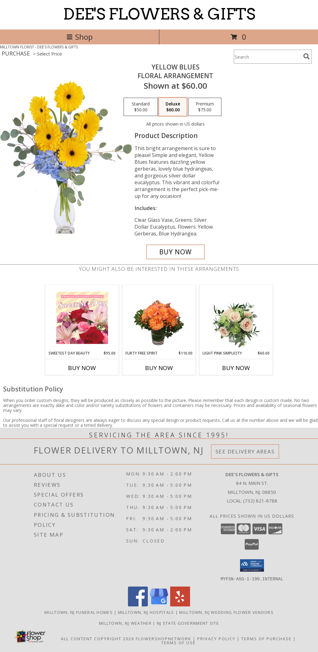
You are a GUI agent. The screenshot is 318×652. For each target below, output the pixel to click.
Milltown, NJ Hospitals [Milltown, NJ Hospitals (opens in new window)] (146, 612)
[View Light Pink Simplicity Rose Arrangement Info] (236, 317)
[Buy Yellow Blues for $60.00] (175, 251)
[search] (306, 56)
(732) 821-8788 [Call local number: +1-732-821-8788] (260, 501)
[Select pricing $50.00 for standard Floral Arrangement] (140, 107)
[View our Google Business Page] (159, 604)
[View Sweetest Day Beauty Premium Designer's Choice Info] (82, 317)
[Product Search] (267, 56)
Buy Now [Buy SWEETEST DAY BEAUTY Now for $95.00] (82, 368)
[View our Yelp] (180, 604)
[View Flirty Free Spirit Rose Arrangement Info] (159, 317)
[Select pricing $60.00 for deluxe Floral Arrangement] (173, 107)
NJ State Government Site (188, 623)
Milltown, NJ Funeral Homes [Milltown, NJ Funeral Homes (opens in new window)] (78, 612)
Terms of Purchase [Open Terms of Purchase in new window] (266, 638)
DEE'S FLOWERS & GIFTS (159, 14)
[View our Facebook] (138, 604)
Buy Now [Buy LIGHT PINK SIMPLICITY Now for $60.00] (236, 368)
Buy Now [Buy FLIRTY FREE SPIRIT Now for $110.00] (159, 368)
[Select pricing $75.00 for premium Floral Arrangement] (205, 107)
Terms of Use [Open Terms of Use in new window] (178, 642)
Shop (79, 37)
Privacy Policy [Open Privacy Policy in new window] (216, 638)
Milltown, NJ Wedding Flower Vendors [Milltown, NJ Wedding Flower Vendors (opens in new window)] (226, 612)
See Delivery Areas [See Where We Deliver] (245, 451)
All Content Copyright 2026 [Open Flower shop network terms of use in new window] (97, 638)
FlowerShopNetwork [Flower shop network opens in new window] (163, 638)
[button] (252, 565)
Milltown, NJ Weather (125, 623)
